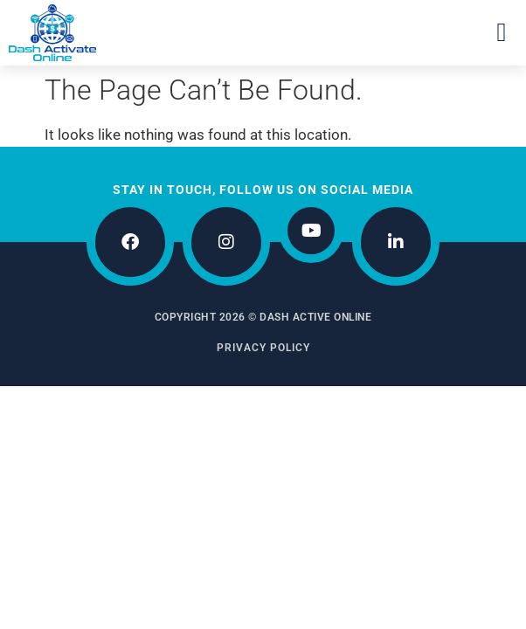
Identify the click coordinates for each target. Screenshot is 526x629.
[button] (501, 32)
